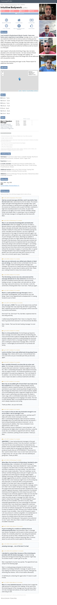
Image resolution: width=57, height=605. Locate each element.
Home (2, 4)
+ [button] (2, 72)
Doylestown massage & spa (10, 4)
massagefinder (6, 1)
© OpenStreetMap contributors (32, 90)
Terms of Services (5, 598)
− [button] (2, 74)
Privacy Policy (13, 598)
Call (12, 11)
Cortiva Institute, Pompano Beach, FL (10, 185)
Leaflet (20, 90)
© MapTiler (24, 90)
